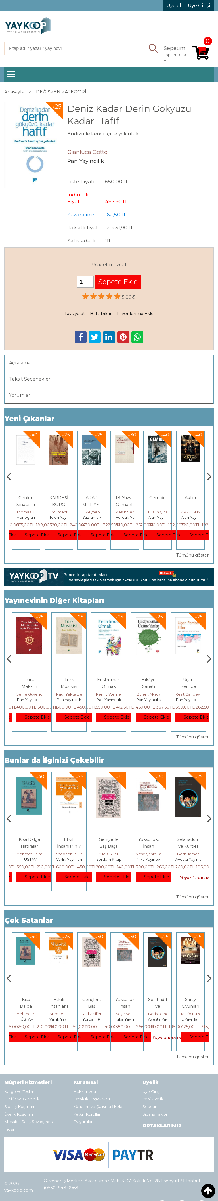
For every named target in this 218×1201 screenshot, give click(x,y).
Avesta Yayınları (195, 1019)
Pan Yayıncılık (29, 699)
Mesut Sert (158, 512)
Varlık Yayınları (109, 859)
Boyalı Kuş (29, 839)
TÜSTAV (69, 859)
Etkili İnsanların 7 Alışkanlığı (109, 846)
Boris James (192, 1013)
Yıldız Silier (148, 854)
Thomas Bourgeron (67, 512)
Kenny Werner (149, 694)
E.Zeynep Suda (129, 512)
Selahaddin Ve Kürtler (192, 1006)
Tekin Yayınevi (95, 517)
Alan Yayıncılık (194, 517)
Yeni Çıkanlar (29, 419)
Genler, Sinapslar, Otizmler (59, 504)
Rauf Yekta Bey (110, 694)
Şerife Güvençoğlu (73, 694)
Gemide (190, 497)
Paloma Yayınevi (31, 517)
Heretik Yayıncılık (164, 517)
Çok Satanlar (29, 920)
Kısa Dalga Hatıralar (59, 1006)
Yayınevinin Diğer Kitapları (54, 601)
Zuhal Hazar (27, 512)
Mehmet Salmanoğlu (75, 854)
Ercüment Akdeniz (99, 512)
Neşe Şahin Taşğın (191, 854)
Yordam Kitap (148, 859)
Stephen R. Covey (112, 854)
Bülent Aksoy (188, 694)
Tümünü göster (192, 555)
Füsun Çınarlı (192, 512)
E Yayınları (29, 859)
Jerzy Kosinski (29, 854)
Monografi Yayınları (66, 517)
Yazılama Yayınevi (131, 517)
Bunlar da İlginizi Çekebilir (54, 760)
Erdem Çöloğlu (30, 694)
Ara (153, 48)
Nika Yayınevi (188, 859)
